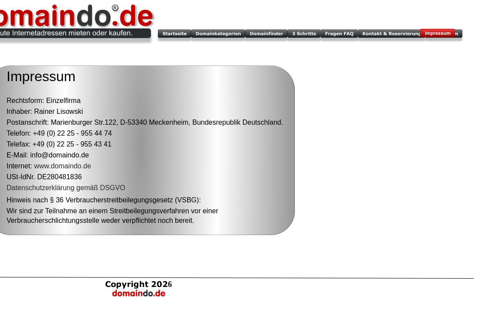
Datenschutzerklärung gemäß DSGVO (66, 187)
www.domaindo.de (62, 166)
